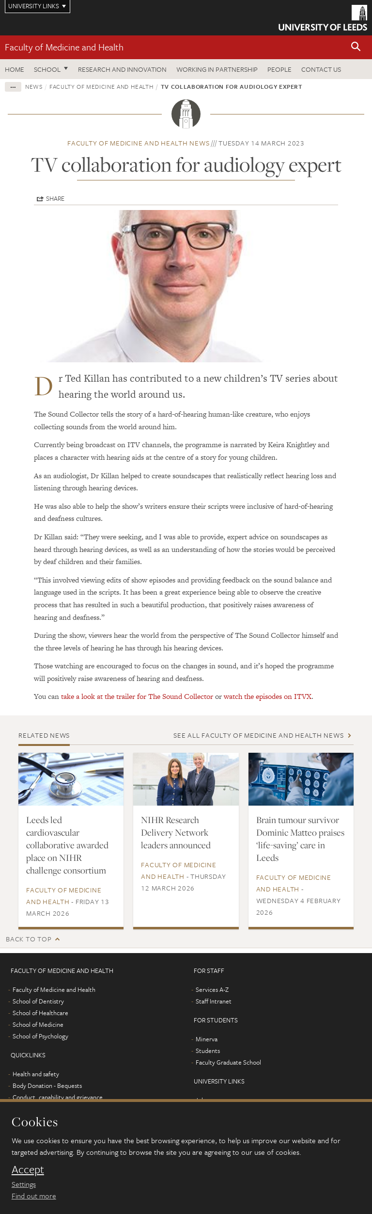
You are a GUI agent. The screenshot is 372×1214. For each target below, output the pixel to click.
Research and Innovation (122, 69)
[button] (356, 47)
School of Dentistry (38, 1001)
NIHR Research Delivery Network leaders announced (176, 832)
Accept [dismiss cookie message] (28, 1169)
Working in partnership (217, 69)
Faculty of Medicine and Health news (138, 143)
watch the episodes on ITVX (267, 696)
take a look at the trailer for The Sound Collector (137, 696)
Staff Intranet (214, 1001)
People (279, 69)
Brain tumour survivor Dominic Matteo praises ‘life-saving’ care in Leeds (300, 838)
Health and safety (36, 1074)
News (34, 86)
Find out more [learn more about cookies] (34, 1195)
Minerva (206, 1039)
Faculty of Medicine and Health (64, 46)
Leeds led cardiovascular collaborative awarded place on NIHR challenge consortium (67, 844)
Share (55, 198)
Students (208, 1050)
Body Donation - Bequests (47, 1085)
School (47, 69)
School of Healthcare (40, 1013)
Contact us (321, 69)
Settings (24, 1184)
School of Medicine (38, 1024)
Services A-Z (212, 989)
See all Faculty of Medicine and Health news (258, 735)
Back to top (28, 939)
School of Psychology (40, 1036)
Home (14, 69)
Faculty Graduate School (228, 1062)
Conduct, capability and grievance (58, 1097)
